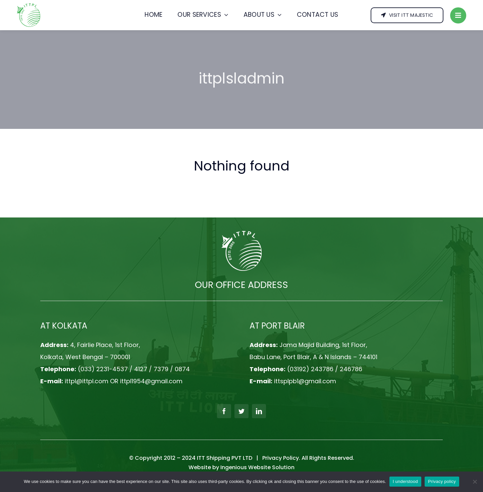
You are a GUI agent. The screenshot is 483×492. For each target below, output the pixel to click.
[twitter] (241, 411)
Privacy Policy (280, 458)
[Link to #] (458, 15)
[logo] (28, 6)
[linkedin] (259, 411)
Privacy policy (442, 481)
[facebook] (224, 411)
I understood (405, 481)
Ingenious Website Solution (257, 467)
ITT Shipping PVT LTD (224, 458)
